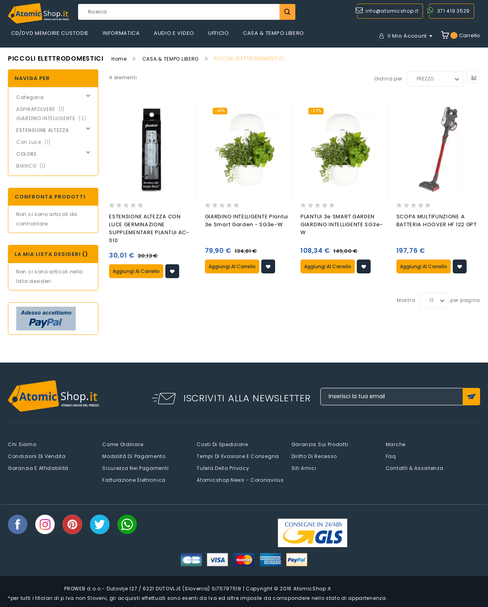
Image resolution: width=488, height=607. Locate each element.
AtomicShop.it (312, 588)
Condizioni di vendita (37, 456)
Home (119, 58)
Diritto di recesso (314, 456)
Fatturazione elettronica (134, 480)
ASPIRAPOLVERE (42, 109)
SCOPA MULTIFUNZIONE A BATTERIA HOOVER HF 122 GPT (436, 220)
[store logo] (38, 13)
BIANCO (33, 165)
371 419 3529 (453, 11)
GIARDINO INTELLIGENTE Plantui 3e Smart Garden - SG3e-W (246, 220)
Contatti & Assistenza (415, 468)
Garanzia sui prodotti (319, 444)
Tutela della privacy (223, 468)
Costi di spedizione (222, 444)
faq (391, 456)
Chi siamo (22, 444)
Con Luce (35, 142)
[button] (172, 271)
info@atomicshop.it (392, 11)
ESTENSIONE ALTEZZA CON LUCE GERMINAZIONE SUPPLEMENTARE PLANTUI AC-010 (149, 228)
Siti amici (303, 468)
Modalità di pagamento (134, 456)
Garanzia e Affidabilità (38, 468)
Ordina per (388, 78)
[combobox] (186, 12)
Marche (396, 444)
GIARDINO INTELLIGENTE (53, 118)
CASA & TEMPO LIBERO (170, 58)
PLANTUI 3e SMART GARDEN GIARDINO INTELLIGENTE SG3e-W (341, 224)
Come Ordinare (122, 444)
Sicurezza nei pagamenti (135, 468)
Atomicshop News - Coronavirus (240, 480)
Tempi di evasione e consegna (238, 456)
